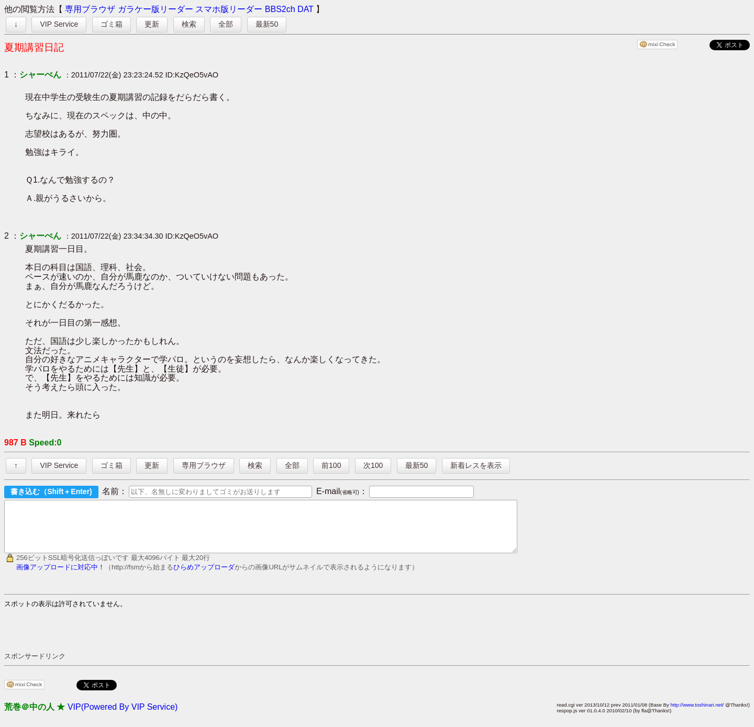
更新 (152, 24)
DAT (305, 9)
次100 (373, 465)
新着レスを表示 (476, 465)
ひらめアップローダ (204, 576)
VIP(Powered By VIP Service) (123, 716)
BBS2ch (280, 9)
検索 (189, 24)
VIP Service (59, 24)
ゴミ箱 (112, 24)
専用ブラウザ (90, 9)
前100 (331, 465)
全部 (225, 24)
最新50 (267, 24)
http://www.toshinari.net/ (697, 714)
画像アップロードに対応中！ (60, 576)
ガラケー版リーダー (155, 9)
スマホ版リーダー (228, 9)
